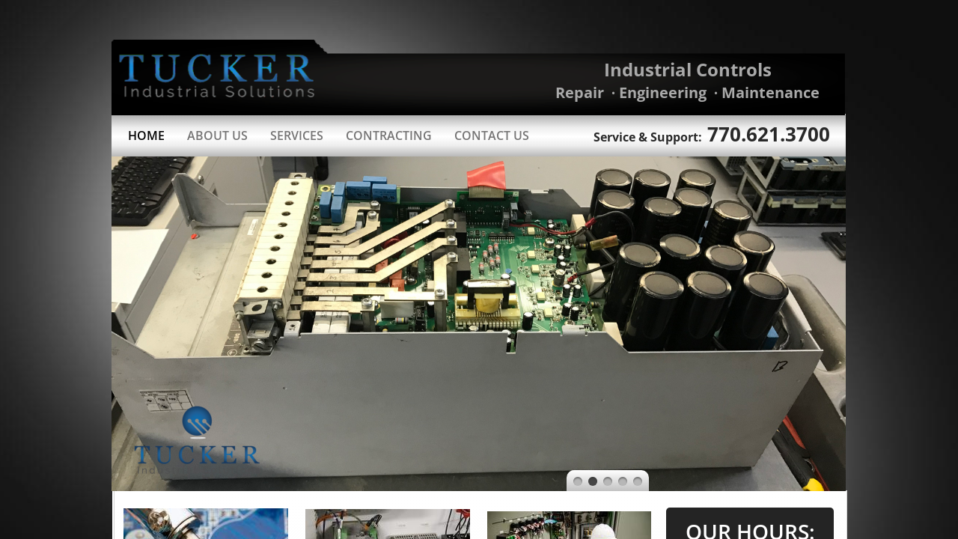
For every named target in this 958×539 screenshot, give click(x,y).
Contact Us (491, 135)
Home (146, 135)
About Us (217, 135)
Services (296, 135)
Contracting (389, 135)
